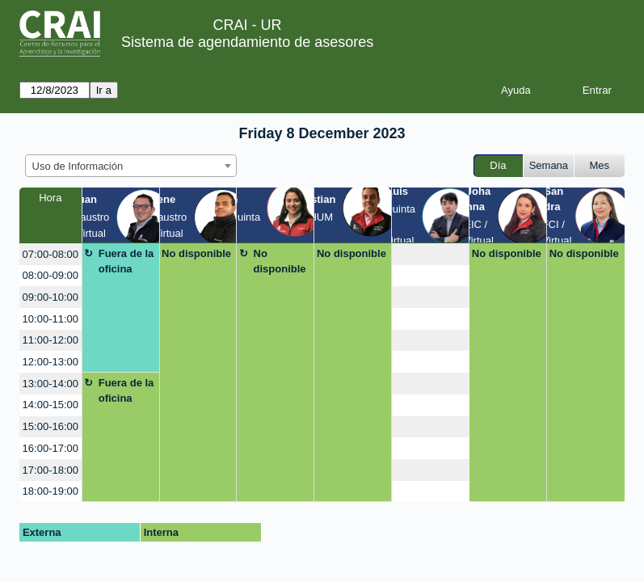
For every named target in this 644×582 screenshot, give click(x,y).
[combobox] (131, 165)
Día (498, 165)
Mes (600, 165)
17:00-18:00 (50, 470)
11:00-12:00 (50, 340)
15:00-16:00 (50, 426)
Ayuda (516, 90)
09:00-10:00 (50, 297)
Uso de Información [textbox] (78, 166)
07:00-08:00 (50, 254)
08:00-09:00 (50, 275)
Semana (548, 165)
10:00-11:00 (50, 319)
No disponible (196, 253)
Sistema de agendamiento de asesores (247, 42)
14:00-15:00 (50, 405)
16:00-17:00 (50, 448)
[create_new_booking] (430, 254)
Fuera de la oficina (126, 261)
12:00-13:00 (50, 362)
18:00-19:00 (50, 491)
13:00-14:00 (50, 383)
